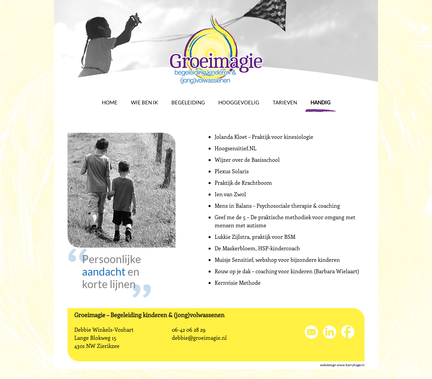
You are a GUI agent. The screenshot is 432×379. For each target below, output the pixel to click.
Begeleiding (188, 102)
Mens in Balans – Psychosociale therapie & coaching (277, 205)
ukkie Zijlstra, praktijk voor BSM (256, 236)
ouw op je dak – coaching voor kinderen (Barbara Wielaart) (288, 271)
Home (109, 102)
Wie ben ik (144, 102)
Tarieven (285, 102)
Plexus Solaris (232, 171)
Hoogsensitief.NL (235, 148)
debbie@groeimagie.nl (199, 337)
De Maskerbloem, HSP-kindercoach (257, 248)
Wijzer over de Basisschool (247, 159)
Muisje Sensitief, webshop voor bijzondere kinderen (277, 259)
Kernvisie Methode (238, 282)
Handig (320, 102)
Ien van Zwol (230, 194)
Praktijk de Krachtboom (243, 182)
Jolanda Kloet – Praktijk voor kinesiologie (264, 136)
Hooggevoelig (238, 102)
